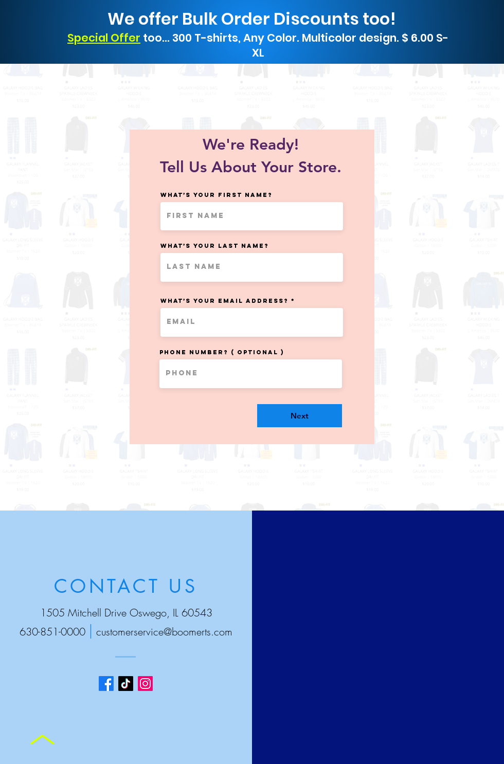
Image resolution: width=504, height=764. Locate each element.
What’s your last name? (214, 245)
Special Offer (103, 37)
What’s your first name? (216, 194)
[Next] (299, 415)
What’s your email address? (224, 300)
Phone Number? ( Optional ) (221, 352)
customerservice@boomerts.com (164, 632)
